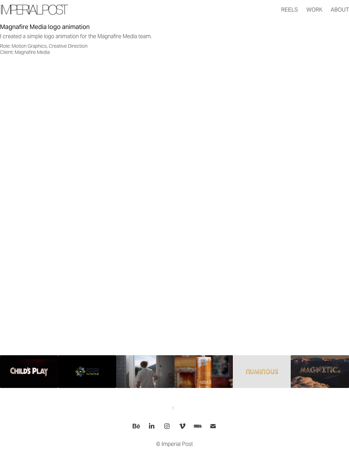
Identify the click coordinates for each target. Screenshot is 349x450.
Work (314, 9)
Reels (289, 9)
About (340, 9)
